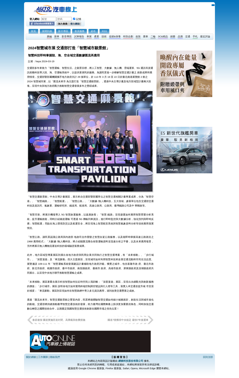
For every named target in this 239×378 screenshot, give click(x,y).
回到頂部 (208, 357)
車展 (89, 36)
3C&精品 (163, 36)
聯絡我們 (55, 357)
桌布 (93, 31)
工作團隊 (43, 357)
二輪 (153, 36)
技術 (104, 36)
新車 (56, 36)
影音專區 (67, 36)
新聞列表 (47, 31)
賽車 (145, 36)
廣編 (49, 36)
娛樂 (172, 36)
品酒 (180, 36)
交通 (187, 36)
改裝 (138, 36)
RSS (104, 31)
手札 (195, 36)
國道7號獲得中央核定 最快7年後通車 (128, 319)
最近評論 (205, 36)
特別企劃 (128, 36)
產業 (96, 36)
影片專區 (63, 31)
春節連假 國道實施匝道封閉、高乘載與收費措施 (58, 319)
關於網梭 (31, 357)
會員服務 (79, 31)
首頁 (33, 31)
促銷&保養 (115, 36)
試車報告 (79, 36)
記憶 (78, 19)
